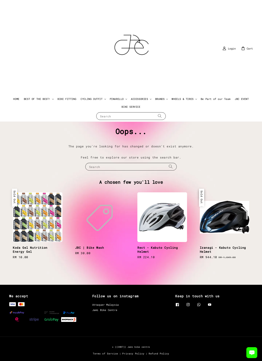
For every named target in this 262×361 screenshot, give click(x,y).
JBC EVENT (242, 99)
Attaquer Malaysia (105, 304)
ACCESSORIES (139, 99)
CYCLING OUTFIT (91, 99)
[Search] (160, 116)
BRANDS (160, 99)
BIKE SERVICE (131, 106)
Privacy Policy (133, 353)
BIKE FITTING (66, 99)
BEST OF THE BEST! (37, 99)
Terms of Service (105, 353)
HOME (16, 99)
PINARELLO (117, 99)
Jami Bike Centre (104, 310)
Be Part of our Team (215, 99)
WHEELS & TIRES (182, 99)
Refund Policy (159, 353)
